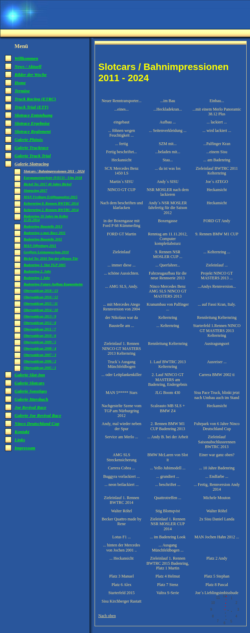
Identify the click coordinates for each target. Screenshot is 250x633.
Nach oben (107, 615)
